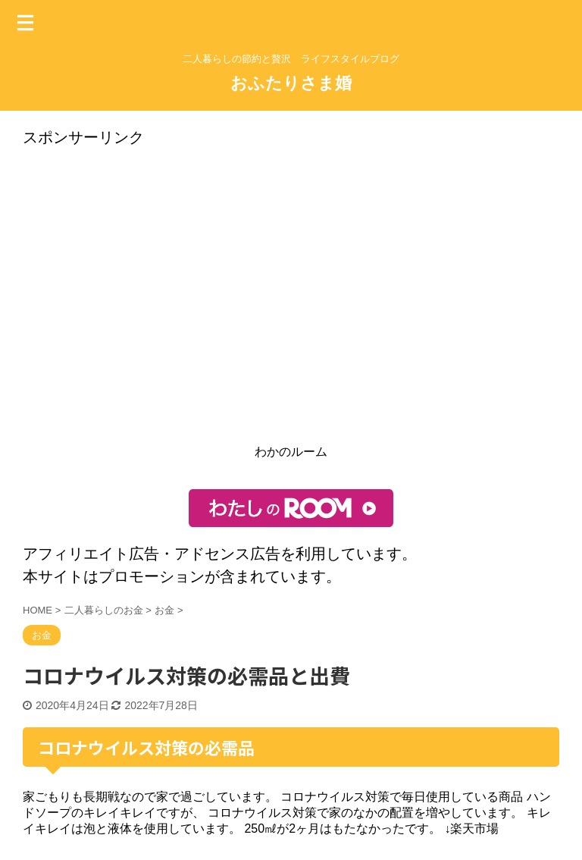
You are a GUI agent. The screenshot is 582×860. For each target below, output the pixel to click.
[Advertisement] (291, 300)
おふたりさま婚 (291, 83)
